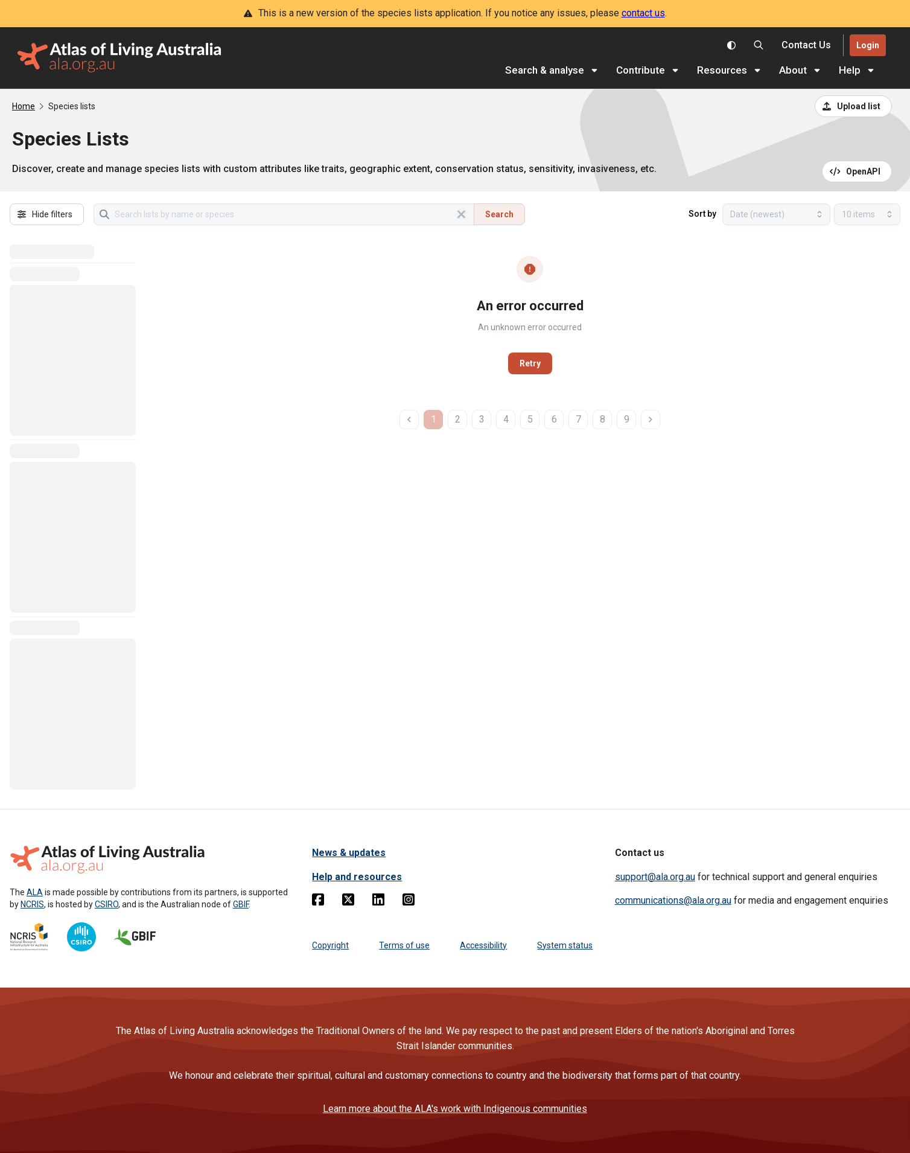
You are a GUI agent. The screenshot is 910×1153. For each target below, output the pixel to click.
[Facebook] (318, 901)
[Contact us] (806, 45)
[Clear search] (461, 214)
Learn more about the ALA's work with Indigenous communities (455, 1108)
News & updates (349, 852)
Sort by (702, 214)
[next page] (650, 419)
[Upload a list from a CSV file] (853, 106)
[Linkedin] (378, 901)
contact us (643, 13)
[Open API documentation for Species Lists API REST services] (857, 171)
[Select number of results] (867, 214)
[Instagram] (408, 901)
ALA (35, 892)
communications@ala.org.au (673, 900)
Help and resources (357, 877)
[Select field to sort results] (776, 214)
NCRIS (32, 904)
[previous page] (409, 419)
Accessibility (483, 945)
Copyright (330, 945)
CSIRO (106, 904)
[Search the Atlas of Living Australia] (758, 45)
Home (23, 106)
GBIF (241, 904)
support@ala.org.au (655, 877)
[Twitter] (348, 901)
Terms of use (404, 945)
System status (565, 945)
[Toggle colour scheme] (731, 45)
